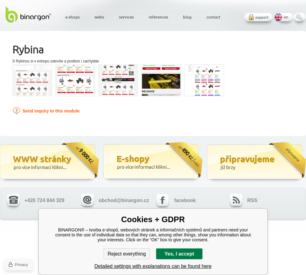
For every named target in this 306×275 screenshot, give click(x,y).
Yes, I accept (179, 253)
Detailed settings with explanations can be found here (153, 266)
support (262, 17)
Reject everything (127, 253)
